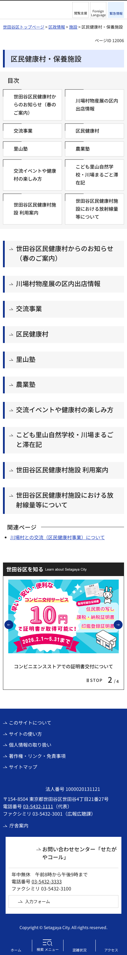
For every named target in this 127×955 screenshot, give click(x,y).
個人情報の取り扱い (30, 744)
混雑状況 (79, 949)
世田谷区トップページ (23, 27)
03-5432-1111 (38, 806)
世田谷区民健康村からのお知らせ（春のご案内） (64, 253)
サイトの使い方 (25, 733)
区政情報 (56, 27)
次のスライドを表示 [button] (122, 624)
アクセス (111, 949)
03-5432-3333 (47, 881)
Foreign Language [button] (98, 13)
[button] (80, 10)
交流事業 (29, 308)
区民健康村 (32, 333)
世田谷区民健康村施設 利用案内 (62, 469)
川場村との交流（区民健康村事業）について (57, 537)
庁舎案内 (18, 825)
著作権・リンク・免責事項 (37, 756)
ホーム (16, 949)
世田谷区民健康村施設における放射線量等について (64, 499)
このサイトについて (30, 722)
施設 (73, 27)
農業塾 (25, 384)
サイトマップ (23, 766)
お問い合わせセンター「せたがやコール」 (79, 853)
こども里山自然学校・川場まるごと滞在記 (64, 439)
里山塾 (25, 359)
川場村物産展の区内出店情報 (58, 283)
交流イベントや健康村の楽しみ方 (64, 409)
